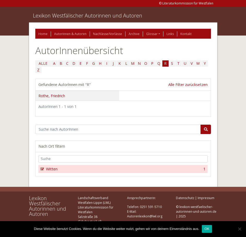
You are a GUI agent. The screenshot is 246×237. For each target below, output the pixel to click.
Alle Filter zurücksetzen (188, 84)
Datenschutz (185, 198)
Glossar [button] (152, 34)
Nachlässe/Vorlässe (107, 34)
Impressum (206, 198)
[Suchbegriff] (118, 129)
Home (43, 34)
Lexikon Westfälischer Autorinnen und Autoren (87, 15)
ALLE (43, 63)
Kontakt (186, 34)
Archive (134, 34)
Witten (125, 169)
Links (170, 34)
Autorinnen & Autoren (70, 34)
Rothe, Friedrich (51, 95)
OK (206, 229)
